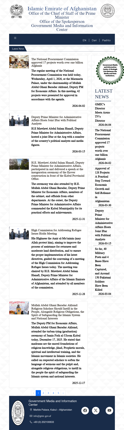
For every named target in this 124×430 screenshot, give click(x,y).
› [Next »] (63, 393)
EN (84, 40)
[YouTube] (109, 410)
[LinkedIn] (85, 410)
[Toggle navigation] (15, 39)
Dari (94, 40)
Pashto (106, 40)
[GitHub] (96, 410)
